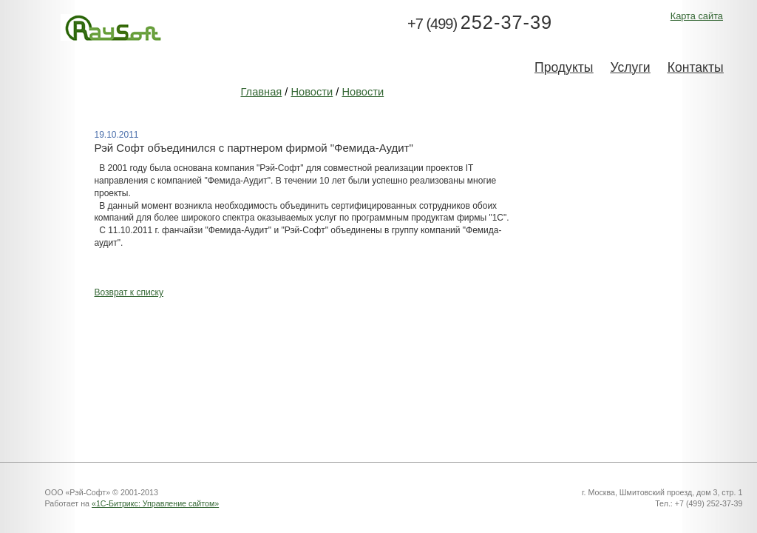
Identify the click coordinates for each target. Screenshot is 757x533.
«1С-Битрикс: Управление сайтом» (155, 503)
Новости (312, 92)
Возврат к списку (128, 292)
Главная (261, 92)
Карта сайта (697, 15)
